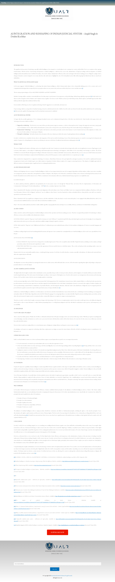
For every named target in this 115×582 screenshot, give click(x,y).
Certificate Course (56, 24)
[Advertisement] (57, 51)
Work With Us (82, 24)
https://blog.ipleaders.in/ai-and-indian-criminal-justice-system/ (69, 496)
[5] (79, 140)
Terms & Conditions (83, 559)
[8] (32, 237)
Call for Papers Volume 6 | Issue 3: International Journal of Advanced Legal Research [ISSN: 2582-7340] (30, 2)
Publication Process (56, 559)
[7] (44, 186)
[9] (59, 287)
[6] (82, 155)
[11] (83, 345)
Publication (45, 24)
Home (16, 24)
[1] (82, 88)
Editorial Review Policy (70, 559)
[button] (57, 532)
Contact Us (35, 559)
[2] (91, 96)
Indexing (90, 24)
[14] (35, 453)
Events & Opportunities (70, 24)
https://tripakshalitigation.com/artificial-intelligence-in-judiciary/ (72, 525)
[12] (45, 381)
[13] (27, 415)
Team (23, 24)
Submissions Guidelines (33, 24)
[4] (84, 134)
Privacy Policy (25, 559)
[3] (14, 111)
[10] (77, 325)
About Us (17, 559)
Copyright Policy (44, 559)
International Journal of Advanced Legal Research (61, 576)
